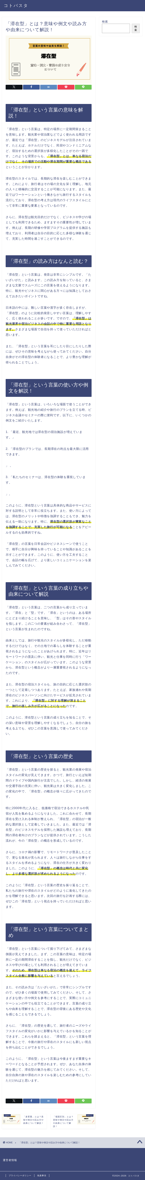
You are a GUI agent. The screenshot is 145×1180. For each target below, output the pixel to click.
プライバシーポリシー (20, 1175)
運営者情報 (10, 1160)
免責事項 (41, 1175)
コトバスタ (16, 5)
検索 (105, 21)
